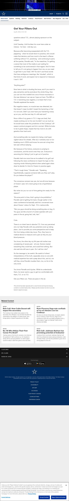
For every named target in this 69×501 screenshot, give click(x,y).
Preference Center (34, 399)
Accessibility (34, 384)
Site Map (34, 387)
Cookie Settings (34, 396)
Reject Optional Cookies (58, 497)
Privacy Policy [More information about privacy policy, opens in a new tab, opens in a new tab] (32, 493)
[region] (34, 491)
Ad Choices (34, 390)
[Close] (66, 485)
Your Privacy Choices (34, 393)
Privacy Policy (34, 382)
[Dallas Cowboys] (34, 372)
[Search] (63, 13)
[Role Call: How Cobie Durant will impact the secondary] (17, 312)
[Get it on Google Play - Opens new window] (40, 364)
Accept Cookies (44, 497)
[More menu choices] (66, 13)
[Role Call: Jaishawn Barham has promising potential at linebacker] (51, 334)
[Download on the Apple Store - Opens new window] (28, 363)
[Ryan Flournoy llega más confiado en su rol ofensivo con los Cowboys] (51, 314)
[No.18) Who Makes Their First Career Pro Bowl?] (17, 334)
